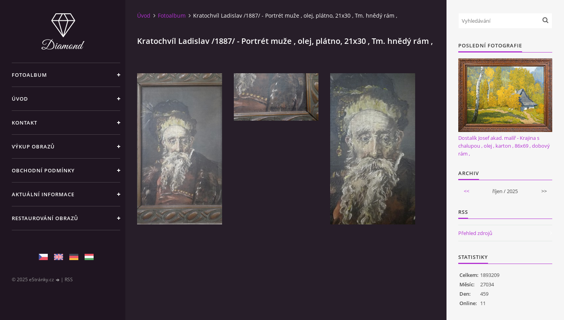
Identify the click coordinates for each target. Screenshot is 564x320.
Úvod (20, 98)
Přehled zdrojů (475, 233)
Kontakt (24, 122)
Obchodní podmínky (43, 170)
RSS (69, 279)
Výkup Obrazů (33, 146)
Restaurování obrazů (45, 218)
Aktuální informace (43, 194)
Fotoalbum (29, 74)
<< (466, 191)
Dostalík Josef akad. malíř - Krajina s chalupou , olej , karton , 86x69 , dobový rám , (504, 145)
